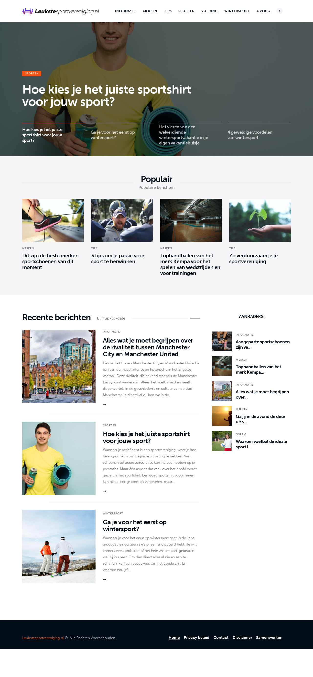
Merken (28, 248)
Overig (241, 434)
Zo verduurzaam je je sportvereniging (253, 258)
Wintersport (113, 513)
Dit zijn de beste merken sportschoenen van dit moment (50, 261)
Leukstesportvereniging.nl (43, 638)
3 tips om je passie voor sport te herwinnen (117, 258)
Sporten (32, 73)
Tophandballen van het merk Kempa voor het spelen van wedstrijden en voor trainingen (190, 264)
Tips (94, 248)
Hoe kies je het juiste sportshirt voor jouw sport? (106, 95)
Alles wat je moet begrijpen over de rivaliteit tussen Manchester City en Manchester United (148, 347)
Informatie (112, 331)
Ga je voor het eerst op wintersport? (135, 525)
